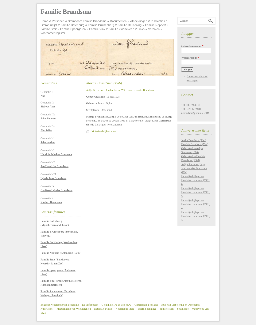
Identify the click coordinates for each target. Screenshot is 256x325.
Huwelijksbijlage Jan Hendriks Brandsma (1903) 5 (195, 192)
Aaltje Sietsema (94, 90)
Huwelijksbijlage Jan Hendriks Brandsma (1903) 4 (195, 204)
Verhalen (154, 29)
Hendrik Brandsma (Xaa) (194, 144)
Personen (58, 21)
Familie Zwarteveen (121, 29)
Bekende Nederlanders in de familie (60, 304)
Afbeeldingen (138, 21)
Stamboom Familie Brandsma (87, 21)
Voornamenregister (53, 33)
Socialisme (182, 308)
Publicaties (158, 21)
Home (44, 21)
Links (141, 29)
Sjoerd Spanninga (147, 308)
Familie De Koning (130, 25)
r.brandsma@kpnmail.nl (194, 113)
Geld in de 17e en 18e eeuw (116, 304)
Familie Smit (49, 29)
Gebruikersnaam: (192, 46)
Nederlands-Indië (125, 308)
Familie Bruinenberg (101, 25)
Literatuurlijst (49, 25)
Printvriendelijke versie (103, 131)
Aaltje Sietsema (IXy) (193, 164)
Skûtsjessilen (167, 308)
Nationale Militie (103, 308)
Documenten (118, 21)
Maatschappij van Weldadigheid (73, 308)
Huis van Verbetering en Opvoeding (180, 304)
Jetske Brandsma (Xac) (193, 140)
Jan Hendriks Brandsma (141, 90)
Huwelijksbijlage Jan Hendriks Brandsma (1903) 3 (195, 216)
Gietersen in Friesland (146, 304)
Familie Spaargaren (73, 29)
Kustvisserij (47, 308)
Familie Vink (97, 29)
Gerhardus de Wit (115, 90)
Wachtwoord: (190, 57)
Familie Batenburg (72, 25)
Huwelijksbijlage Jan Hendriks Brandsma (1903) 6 (195, 180)
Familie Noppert (155, 25)
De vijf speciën (90, 304)
